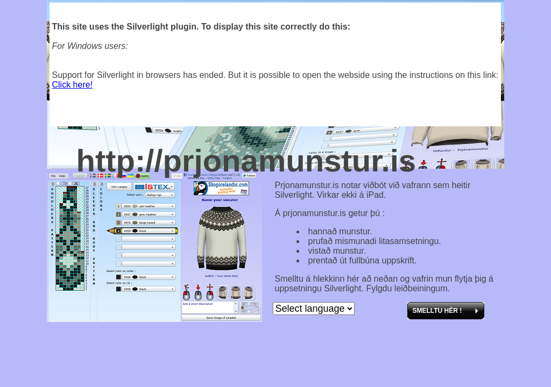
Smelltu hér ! (437, 310)
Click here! (72, 84)
